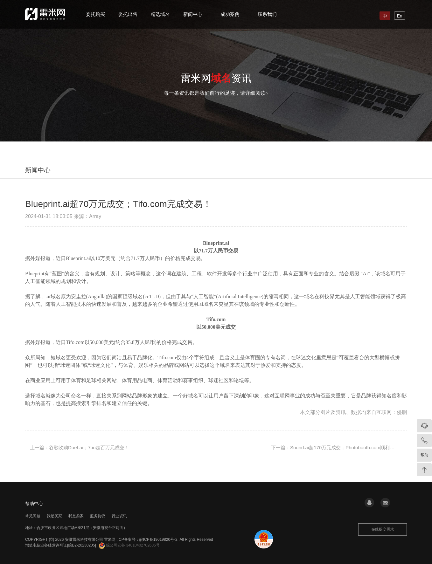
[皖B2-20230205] (81, 545)
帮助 (424, 455)
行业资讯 (119, 516)
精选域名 (160, 14)
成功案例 (230, 14)
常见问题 (32, 516)
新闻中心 (192, 14)
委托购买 (95, 14)
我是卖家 (76, 516)
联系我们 (267, 14)
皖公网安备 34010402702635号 (129, 545)
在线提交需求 (382, 529)
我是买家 (54, 516)
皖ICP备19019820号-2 (158, 539)
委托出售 (127, 14)
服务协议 (97, 516)
